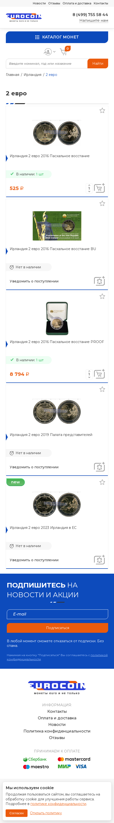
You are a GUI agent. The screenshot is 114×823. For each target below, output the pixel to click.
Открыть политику (46, 813)
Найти (97, 63)
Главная (12, 74)
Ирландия (32, 74)
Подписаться (57, 628)
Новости (39, 3)
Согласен (17, 813)
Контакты (101, 3)
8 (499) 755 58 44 (90, 14)
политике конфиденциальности (58, 804)
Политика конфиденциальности (57, 731)
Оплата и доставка (77, 3)
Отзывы (54, 3)
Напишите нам (93, 20)
